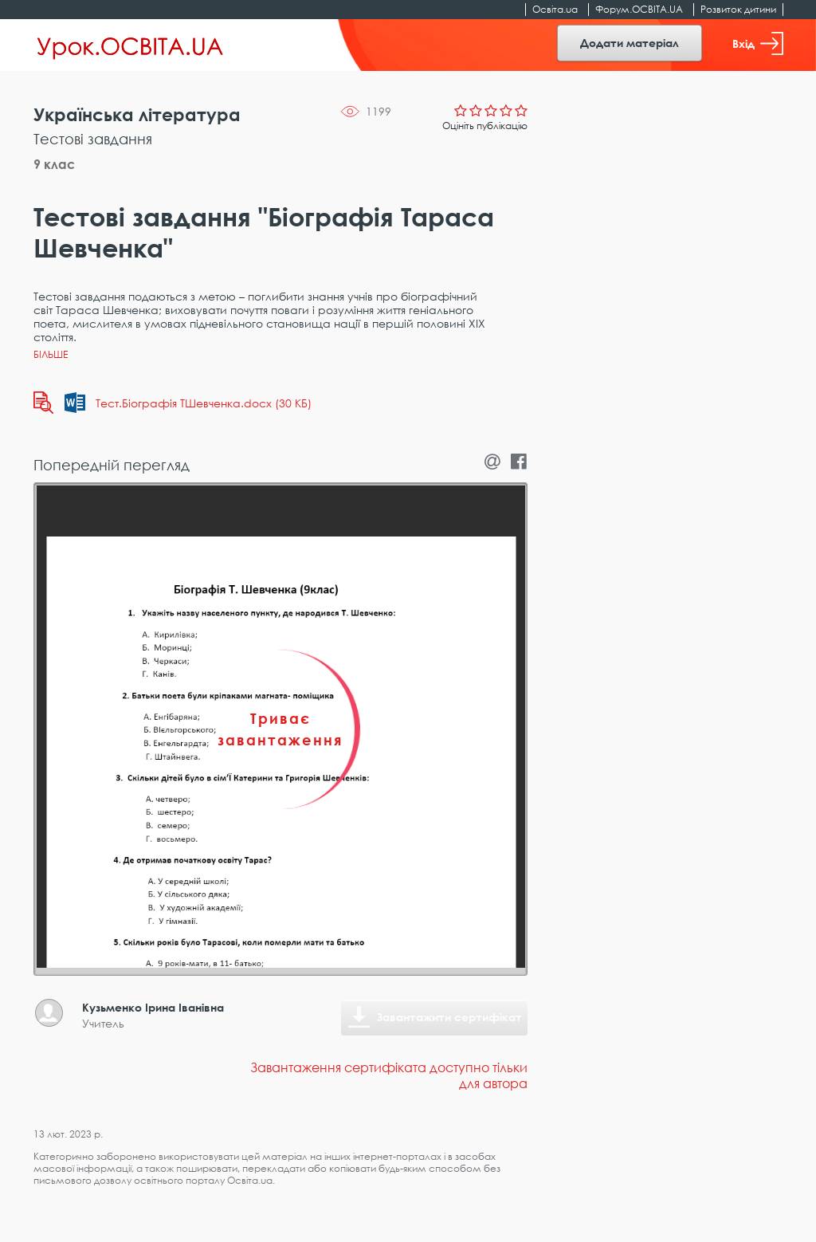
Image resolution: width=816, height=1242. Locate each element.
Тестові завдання (92, 138)
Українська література (137, 114)
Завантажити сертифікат (449, 1017)
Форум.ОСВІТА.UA (639, 9)
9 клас (54, 164)
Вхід (757, 43)
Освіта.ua (555, 9)
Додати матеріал (629, 42)
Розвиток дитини (738, 9)
